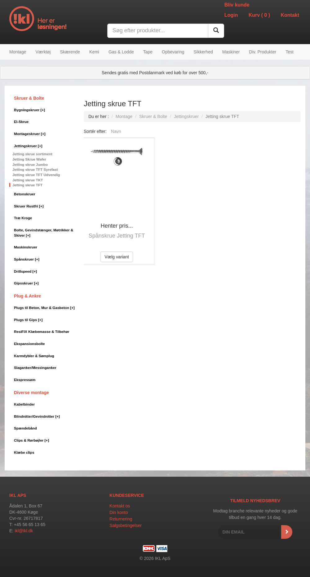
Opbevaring (173, 51)
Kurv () (259, 15)
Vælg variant (116, 256)
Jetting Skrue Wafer (29, 159)
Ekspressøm (24, 380)
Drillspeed (25, 271)
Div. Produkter (263, 51)
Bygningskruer (29, 110)
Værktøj (43, 51)
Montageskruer (29, 134)
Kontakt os (119, 505)
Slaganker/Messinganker (35, 368)
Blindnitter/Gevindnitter (37, 416)
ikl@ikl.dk (24, 530)
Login (231, 15)
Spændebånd (25, 428)
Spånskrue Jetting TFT (117, 236)
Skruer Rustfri (29, 206)
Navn (116, 131)
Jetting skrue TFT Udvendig (36, 175)
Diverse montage (31, 392)
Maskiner (231, 51)
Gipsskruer (26, 283)
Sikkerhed (203, 51)
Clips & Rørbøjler (31, 440)
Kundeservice (126, 495)
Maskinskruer (25, 247)
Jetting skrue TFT (27, 185)
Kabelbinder (24, 404)
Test (290, 51)
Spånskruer (26, 259)
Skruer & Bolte (29, 98)
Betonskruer (24, 194)
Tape (148, 51)
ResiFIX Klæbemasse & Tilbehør (41, 331)
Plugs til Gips (28, 320)
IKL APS (17, 495)
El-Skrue (21, 122)
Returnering (120, 518)
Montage (17, 51)
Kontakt (290, 15)
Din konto (118, 512)
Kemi (94, 51)
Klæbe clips (24, 452)
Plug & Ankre (27, 295)
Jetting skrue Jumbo (30, 164)
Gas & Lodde (121, 51)
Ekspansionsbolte (29, 344)
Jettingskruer (28, 146)
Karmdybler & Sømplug (34, 356)
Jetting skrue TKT (27, 180)
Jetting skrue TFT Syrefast (35, 169)
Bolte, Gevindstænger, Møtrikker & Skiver (43, 232)
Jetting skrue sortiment (32, 154)
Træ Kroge (23, 218)
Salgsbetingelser (125, 525)
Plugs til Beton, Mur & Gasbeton (44, 308)
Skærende (70, 51)
